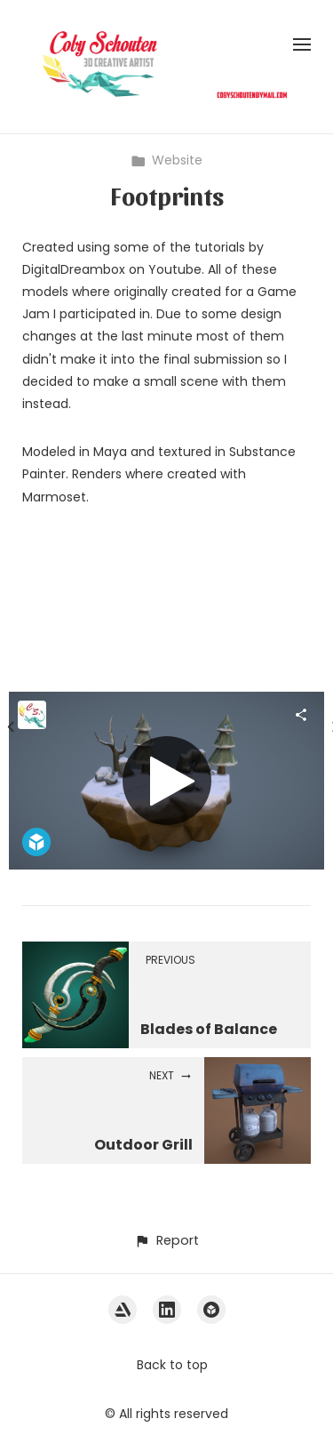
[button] (166, 1241)
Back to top (172, 1365)
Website (166, 160)
